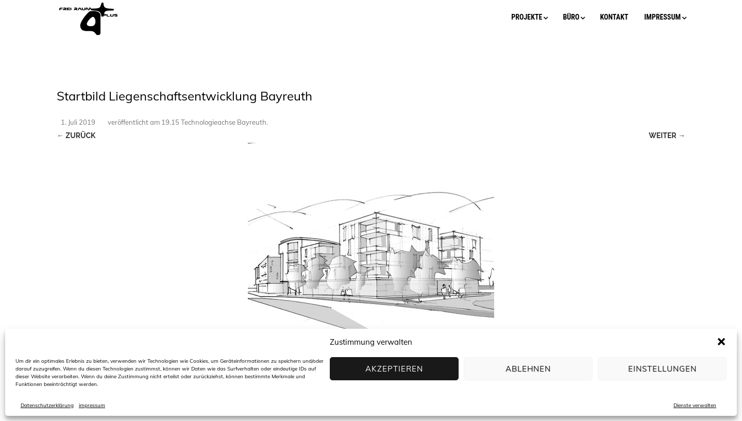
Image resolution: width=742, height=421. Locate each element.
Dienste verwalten (694, 405)
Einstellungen (662, 369)
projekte (526, 17)
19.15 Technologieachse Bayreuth (213, 122)
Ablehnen (528, 369)
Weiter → (667, 135)
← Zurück (76, 135)
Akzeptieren (394, 369)
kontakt (614, 17)
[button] (721, 341)
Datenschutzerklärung (47, 405)
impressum (92, 405)
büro (571, 17)
